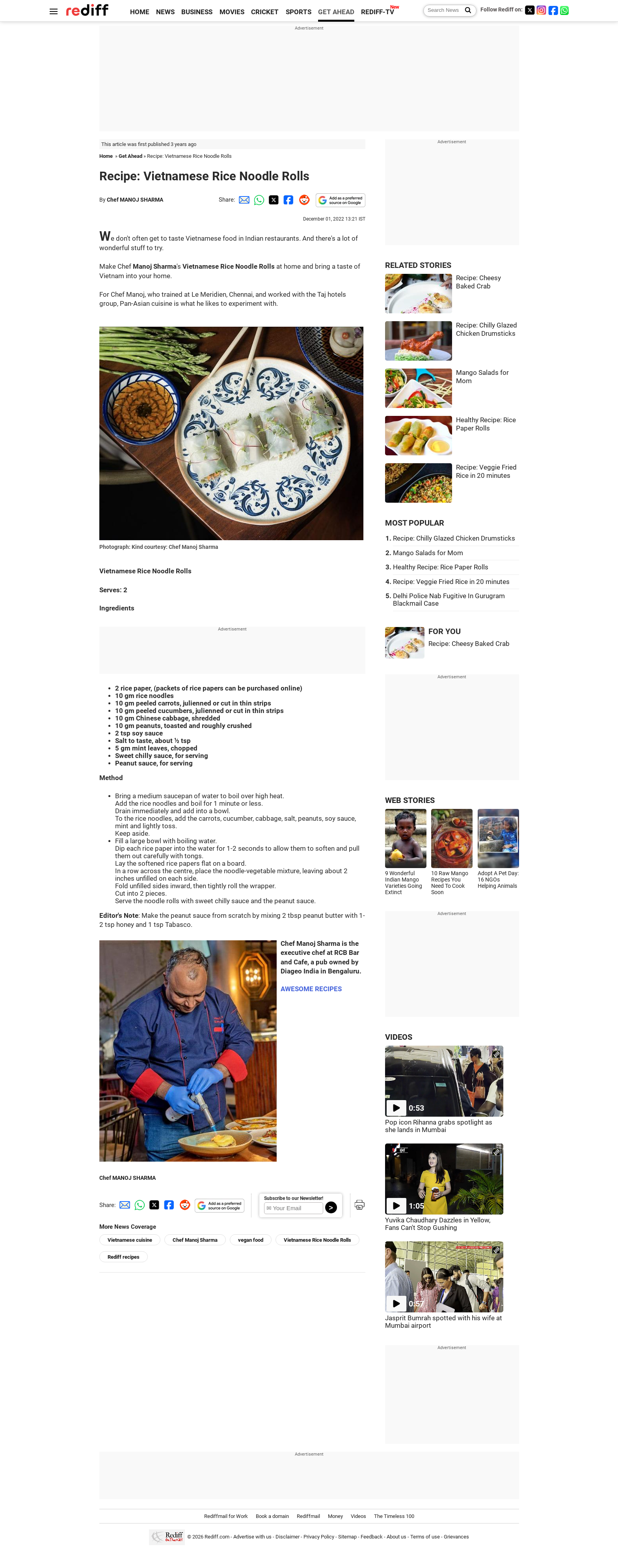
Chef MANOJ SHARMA (135, 200)
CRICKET (265, 12)
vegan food (250, 1240)
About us (396, 1537)
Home (106, 156)
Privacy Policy (318, 1537)
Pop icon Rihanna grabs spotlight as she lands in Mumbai (438, 1126)
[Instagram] (541, 10)
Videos (358, 1516)
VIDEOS (398, 1037)
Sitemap (347, 1537)
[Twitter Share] (272, 199)
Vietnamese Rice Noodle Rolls (317, 1240)
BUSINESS (196, 12)
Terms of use (425, 1537)
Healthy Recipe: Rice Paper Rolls (440, 567)
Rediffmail (308, 1516)
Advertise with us (252, 1537)
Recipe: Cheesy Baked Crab (469, 644)
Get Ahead (130, 156)
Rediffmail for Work (226, 1516)
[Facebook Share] (287, 199)
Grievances (456, 1537)
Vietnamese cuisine (130, 1240)
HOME (139, 12)
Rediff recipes (124, 1257)
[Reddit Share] (302, 199)
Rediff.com (217, 1537)
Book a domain (272, 1516)
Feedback (372, 1537)
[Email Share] (242, 199)
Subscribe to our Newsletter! (293, 1198)
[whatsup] (565, 10)
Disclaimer (287, 1537)
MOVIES (232, 12)
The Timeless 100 (394, 1516)
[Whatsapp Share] (257, 199)
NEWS (165, 12)
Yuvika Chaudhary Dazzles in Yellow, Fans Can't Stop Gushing (437, 1224)
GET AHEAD (336, 12)
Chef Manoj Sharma (195, 1240)
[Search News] (465, 10)
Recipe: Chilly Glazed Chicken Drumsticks (454, 538)
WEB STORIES (410, 800)
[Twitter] (530, 10)
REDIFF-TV (377, 12)
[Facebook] (553, 10)
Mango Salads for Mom (428, 553)
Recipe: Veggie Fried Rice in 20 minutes (451, 582)
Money (335, 1516)
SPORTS (298, 12)
